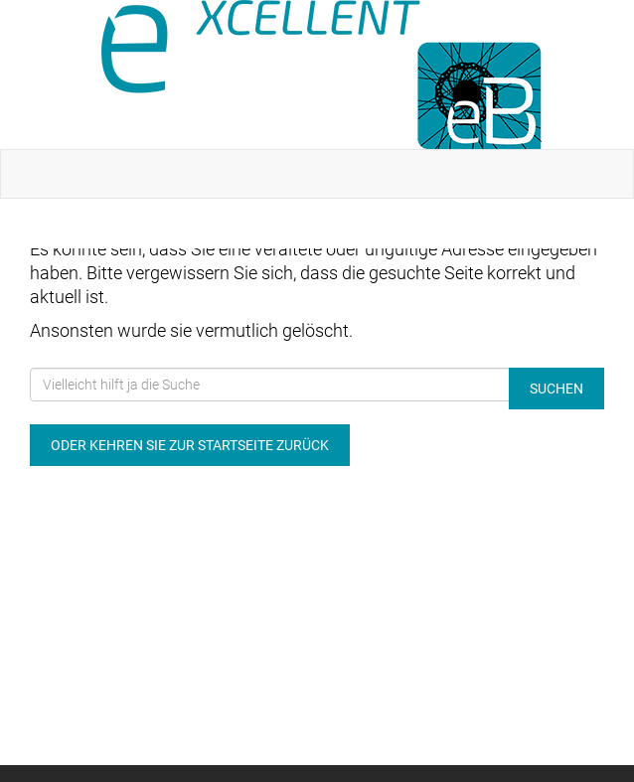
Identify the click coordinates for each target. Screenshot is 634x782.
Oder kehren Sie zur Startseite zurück (190, 445)
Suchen (556, 388)
